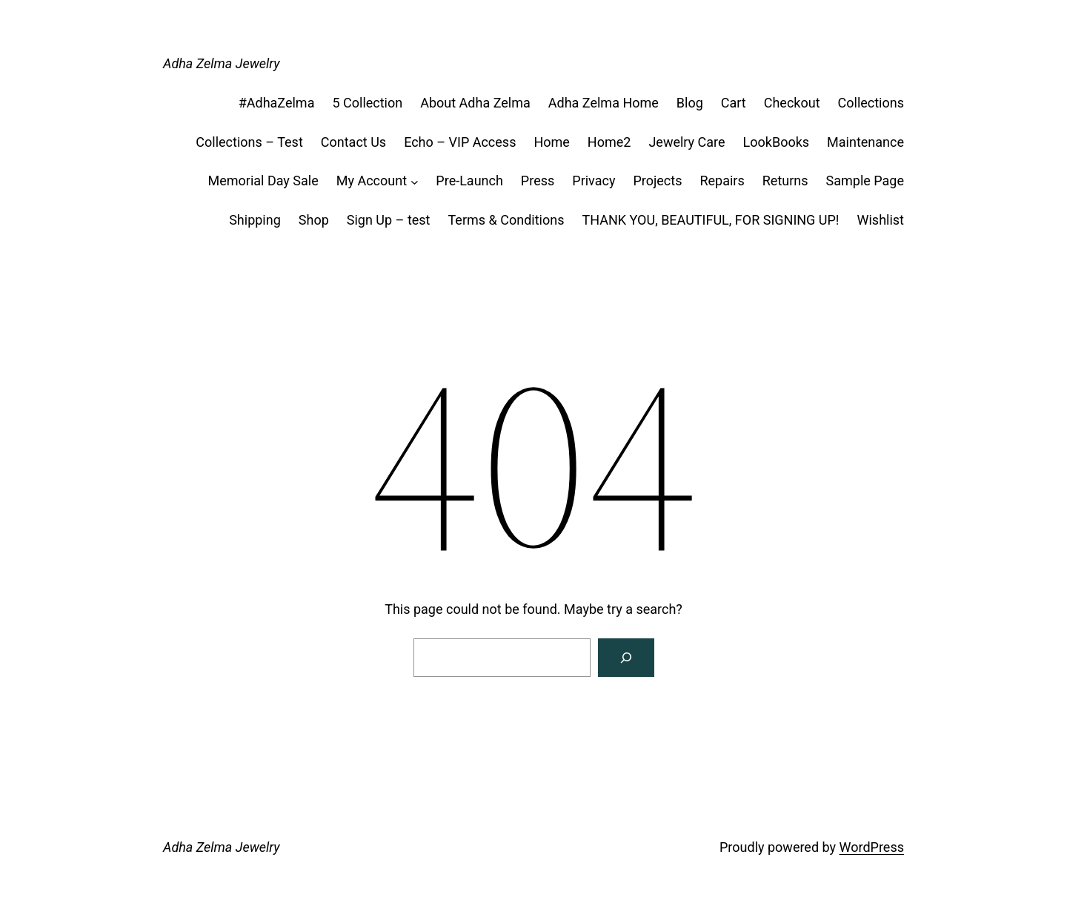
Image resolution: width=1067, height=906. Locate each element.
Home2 (609, 142)
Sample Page (865, 180)
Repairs (721, 180)
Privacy (593, 180)
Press (537, 180)
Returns (785, 180)
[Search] (626, 657)
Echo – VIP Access (460, 142)
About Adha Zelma (475, 102)
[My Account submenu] (414, 181)
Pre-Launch (469, 180)
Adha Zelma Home (603, 102)
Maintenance (865, 142)
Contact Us (353, 142)
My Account (371, 180)
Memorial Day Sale (262, 180)
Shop (314, 220)
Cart (733, 102)
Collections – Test (249, 142)
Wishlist (880, 220)
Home (551, 142)
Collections (871, 102)
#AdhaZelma (277, 102)
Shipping (255, 220)
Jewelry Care (686, 142)
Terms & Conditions (506, 220)
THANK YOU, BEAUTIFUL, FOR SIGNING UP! (710, 220)
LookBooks (776, 142)
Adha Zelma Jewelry (221, 63)
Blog (690, 102)
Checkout (792, 102)
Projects (657, 180)
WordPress (872, 847)
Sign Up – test (389, 220)
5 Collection (367, 102)
